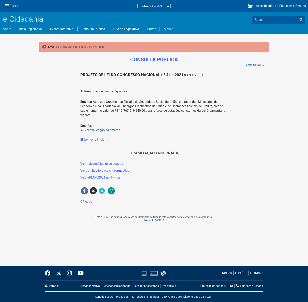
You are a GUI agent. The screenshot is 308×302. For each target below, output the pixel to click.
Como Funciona (255, 65)
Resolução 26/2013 (153, 220)
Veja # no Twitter (100, 177)
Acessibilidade (266, 6)
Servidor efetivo (90, 286)
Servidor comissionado (116, 286)
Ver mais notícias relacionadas (101, 164)
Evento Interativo (61, 29)
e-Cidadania (23, 19)
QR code (86, 201)
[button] (251, 6)
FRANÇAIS (256, 273)
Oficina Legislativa (126, 29)
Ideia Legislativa (30, 29)
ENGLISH (226, 273)
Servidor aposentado (146, 286)
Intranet (52, 286)
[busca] (301, 19)
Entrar (151, 29)
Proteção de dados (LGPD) (216, 286)
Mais (167, 29)
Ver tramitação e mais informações (104, 170)
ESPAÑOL (241, 273)
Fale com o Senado (292, 6)
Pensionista (169, 286)
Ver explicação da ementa (102, 130)
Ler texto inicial (94, 139)
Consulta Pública (93, 29)
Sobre (7, 29)
